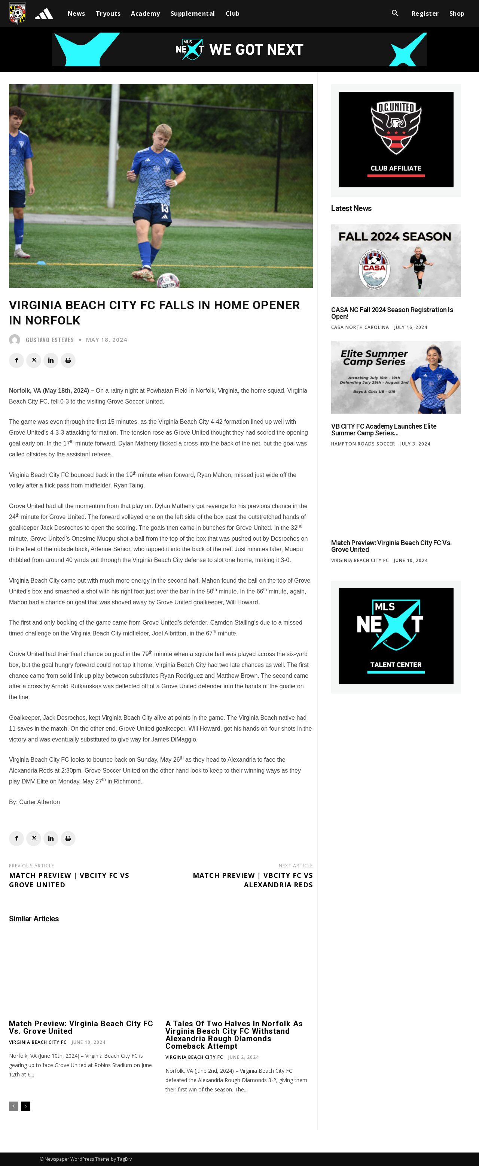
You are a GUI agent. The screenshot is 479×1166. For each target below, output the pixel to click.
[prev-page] (13, 1106)
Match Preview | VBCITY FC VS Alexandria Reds (253, 880)
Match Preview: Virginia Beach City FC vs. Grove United (81, 1027)
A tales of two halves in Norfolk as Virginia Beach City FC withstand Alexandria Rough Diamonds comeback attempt (234, 1035)
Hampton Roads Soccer (363, 444)
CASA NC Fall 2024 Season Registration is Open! (392, 313)
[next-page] (25, 1106)
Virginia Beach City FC (38, 1042)
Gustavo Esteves (50, 339)
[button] (395, 13)
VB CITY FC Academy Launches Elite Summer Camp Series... (384, 429)
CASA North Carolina (360, 327)
